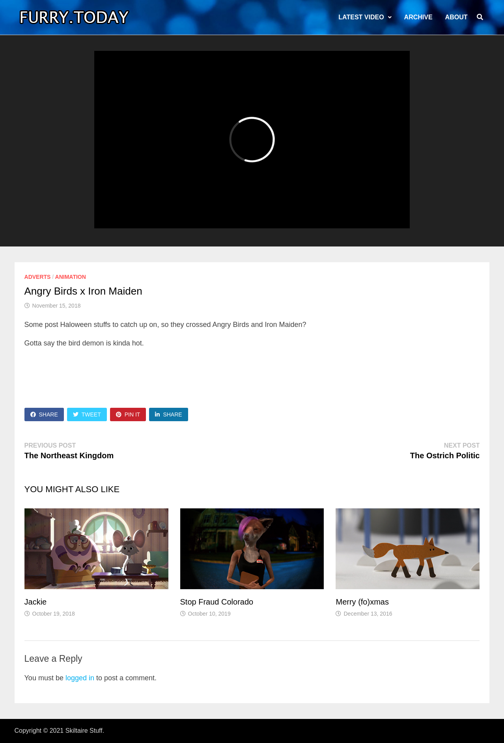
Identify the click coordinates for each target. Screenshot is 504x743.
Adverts (37, 277)
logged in (79, 678)
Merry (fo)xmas (362, 601)
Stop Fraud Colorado (217, 601)
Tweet (87, 414)
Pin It (128, 414)
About (456, 17)
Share (44, 414)
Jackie (35, 601)
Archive (418, 17)
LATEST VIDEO (361, 17)
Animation (70, 277)
